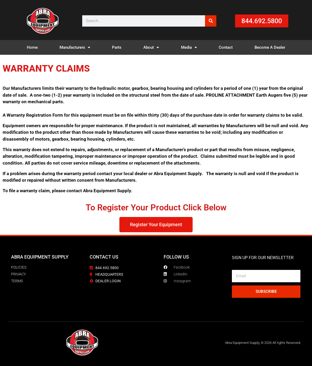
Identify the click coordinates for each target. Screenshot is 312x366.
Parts (116, 47)
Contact (226, 47)
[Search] (210, 21)
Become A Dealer (270, 47)
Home (32, 47)
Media (189, 47)
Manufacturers (75, 47)
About (151, 47)
